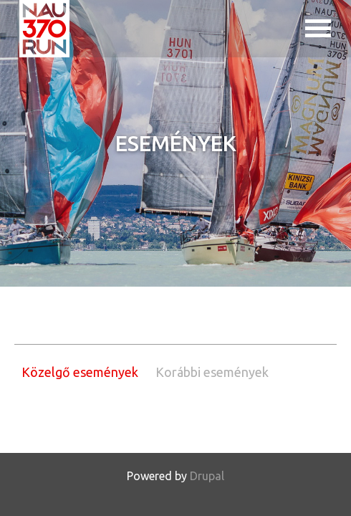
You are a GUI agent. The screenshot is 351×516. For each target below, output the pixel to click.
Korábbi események (212, 372)
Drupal (207, 475)
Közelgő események (79, 372)
